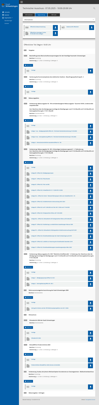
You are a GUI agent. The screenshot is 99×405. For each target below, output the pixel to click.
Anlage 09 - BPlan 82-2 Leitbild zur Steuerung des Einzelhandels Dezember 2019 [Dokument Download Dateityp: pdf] (52, 241)
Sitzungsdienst (90, 399)
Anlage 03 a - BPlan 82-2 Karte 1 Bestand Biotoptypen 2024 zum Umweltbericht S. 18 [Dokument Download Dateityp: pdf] (53, 196)
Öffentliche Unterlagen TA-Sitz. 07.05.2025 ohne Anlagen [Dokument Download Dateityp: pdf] (38, 33)
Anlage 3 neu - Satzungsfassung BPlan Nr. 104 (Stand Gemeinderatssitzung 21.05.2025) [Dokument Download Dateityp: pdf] (53, 136)
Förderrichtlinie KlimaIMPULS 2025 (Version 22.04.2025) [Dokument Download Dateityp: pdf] (45, 365)
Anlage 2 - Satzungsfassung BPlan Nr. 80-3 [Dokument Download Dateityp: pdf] (42, 283)
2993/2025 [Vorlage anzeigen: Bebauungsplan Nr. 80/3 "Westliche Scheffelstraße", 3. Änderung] (29, 267)
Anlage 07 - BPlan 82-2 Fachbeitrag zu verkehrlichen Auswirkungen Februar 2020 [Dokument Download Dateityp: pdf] (52, 224)
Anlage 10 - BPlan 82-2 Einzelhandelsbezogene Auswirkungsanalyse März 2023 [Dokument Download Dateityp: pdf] (51, 247)
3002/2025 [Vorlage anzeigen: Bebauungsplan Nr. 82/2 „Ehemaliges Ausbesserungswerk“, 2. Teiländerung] (29, 162)
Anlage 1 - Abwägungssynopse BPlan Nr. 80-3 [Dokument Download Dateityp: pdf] (43, 278)
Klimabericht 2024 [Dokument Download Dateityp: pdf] (36, 338)
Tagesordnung (41, 15)
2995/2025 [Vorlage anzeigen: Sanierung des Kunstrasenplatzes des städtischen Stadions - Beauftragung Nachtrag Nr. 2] (29, 86)
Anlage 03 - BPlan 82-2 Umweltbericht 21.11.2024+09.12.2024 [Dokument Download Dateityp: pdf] (47, 190)
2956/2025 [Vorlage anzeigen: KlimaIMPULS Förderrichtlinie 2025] (29, 354)
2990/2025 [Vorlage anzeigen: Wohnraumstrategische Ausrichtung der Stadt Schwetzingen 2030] (29, 297)
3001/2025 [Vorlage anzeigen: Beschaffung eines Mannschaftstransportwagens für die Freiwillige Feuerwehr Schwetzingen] (29, 65)
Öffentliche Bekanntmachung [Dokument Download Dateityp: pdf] (37, 26)
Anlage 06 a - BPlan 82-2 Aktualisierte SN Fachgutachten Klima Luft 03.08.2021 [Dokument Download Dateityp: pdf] (51, 218)
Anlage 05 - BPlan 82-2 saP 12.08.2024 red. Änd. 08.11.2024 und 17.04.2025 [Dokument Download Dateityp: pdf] (50, 207)
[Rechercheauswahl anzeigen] (94, 8)
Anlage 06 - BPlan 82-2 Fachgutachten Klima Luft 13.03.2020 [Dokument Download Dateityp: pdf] (46, 213)
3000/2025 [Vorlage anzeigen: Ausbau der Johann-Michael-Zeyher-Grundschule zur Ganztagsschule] (29, 381)
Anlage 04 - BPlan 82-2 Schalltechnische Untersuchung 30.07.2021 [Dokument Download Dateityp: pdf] (48, 201)
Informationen (29, 15)
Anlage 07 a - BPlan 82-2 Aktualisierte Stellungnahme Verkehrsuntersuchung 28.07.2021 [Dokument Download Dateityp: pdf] (54, 230)
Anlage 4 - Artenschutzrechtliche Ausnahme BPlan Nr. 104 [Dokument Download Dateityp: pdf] (46, 142)
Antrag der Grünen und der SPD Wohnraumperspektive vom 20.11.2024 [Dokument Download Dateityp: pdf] (49, 308)
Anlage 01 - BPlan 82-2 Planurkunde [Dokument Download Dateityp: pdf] (40, 178)
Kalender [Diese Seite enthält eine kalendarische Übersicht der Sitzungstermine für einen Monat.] (5, 15)
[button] (9, 17)
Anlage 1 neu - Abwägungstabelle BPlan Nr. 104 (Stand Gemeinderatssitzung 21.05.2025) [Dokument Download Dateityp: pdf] (54, 131)
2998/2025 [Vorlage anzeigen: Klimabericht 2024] (29, 327)
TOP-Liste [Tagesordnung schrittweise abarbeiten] (53, 15)
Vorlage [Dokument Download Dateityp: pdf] (33, 70)
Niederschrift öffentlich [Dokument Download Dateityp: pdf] (72, 26)
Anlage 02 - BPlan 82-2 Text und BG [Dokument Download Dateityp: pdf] (40, 184)
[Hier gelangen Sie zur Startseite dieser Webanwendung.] (9, 5)
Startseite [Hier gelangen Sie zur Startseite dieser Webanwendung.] (6, 12)
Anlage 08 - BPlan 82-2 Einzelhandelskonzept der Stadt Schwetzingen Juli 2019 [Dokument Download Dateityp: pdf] (51, 236)
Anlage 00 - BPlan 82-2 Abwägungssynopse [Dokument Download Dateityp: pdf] (42, 173)
